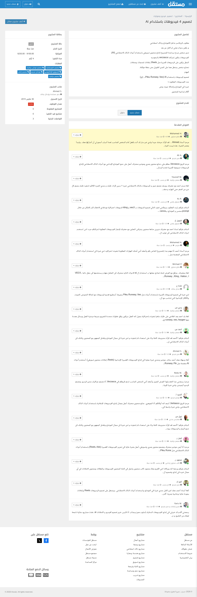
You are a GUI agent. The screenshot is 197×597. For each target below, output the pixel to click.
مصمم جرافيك (175, 180)
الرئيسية (188, 16)
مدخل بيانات (175, 288)
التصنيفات (140, 580)
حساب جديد (134, 112)
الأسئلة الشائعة (186, 545)
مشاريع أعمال (139, 540)
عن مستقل (188, 540)
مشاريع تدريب (138, 575)
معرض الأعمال (90, 549)
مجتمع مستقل (90, 553)
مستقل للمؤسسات (89, 540)
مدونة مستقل (91, 558)
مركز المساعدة (90, 562)
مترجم (177, 245)
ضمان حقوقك (186, 549)
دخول (122, 112)
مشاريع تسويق (138, 562)
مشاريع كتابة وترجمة (136, 566)
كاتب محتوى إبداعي (172, 463)
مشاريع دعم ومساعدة (135, 571)
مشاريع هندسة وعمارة (135, 553)
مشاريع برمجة (138, 545)
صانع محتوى (175, 136)
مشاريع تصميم (138, 558)
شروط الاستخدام (185, 553)
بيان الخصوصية (186, 558)
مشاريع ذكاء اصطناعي (135, 549)
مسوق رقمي (175, 201)
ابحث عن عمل (90, 545)
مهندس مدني (174, 419)
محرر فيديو (176, 158)
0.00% (31, 104)
